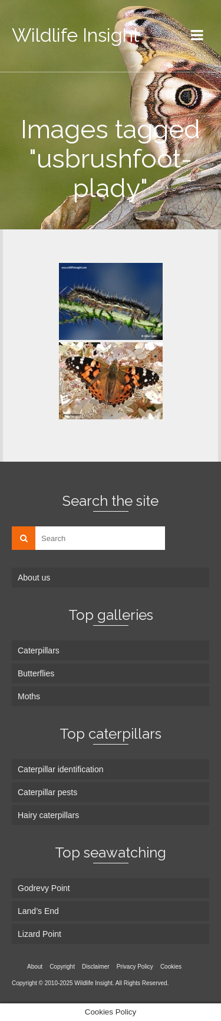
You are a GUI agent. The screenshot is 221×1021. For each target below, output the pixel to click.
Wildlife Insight (76, 35)
